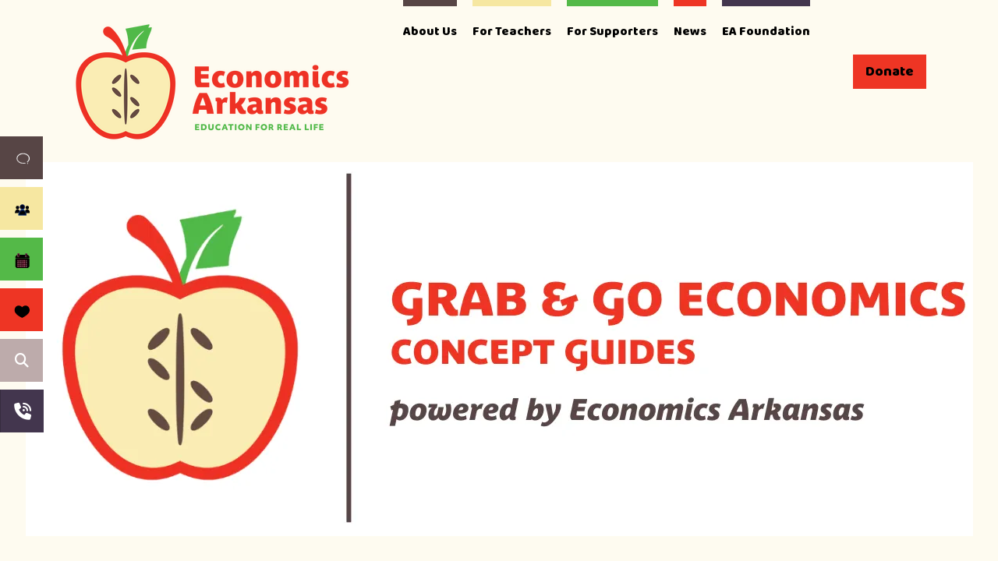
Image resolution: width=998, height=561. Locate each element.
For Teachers (511, 31)
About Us (430, 31)
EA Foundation (766, 31)
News (690, 31)
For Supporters (612, 31)
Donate (889, 72)
